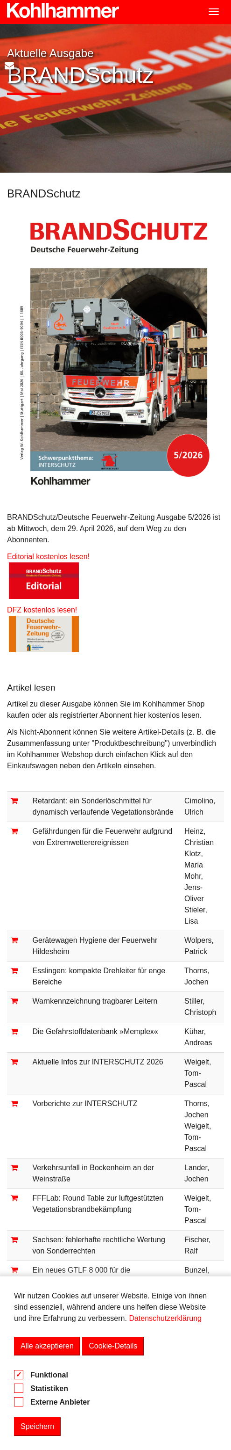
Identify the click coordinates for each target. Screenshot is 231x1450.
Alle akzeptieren (47, 1346)
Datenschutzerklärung (165, 1318)
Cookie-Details (113, 1346)
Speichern (37, 1426)
